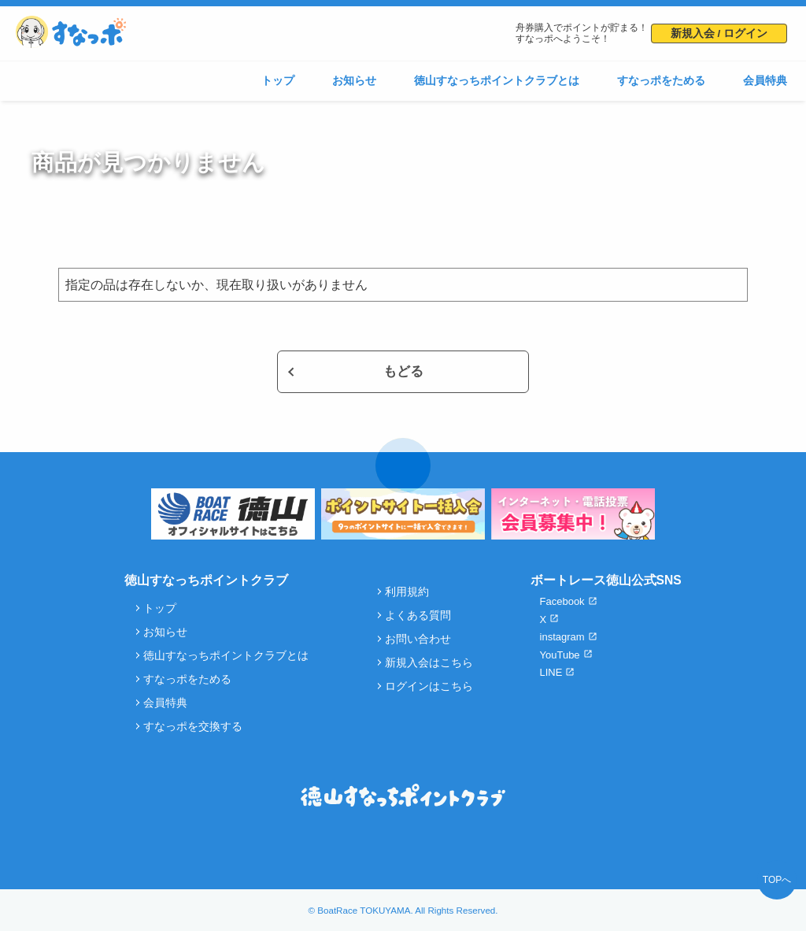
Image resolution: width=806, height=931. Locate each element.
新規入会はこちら (429, 663)
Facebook (562, 601)
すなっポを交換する (192, 727)
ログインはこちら (429, 686)
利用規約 (407, 592)
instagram (562, 637)
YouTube (560, 655)
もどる (403, 371)
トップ (277, 81)
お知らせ (354, 81)
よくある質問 (418, 615)
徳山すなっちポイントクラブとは (496, 81)
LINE (551, 672)
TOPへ (777, 879)
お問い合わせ (418, 639)
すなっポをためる (661, 81)
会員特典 (765, 81)
